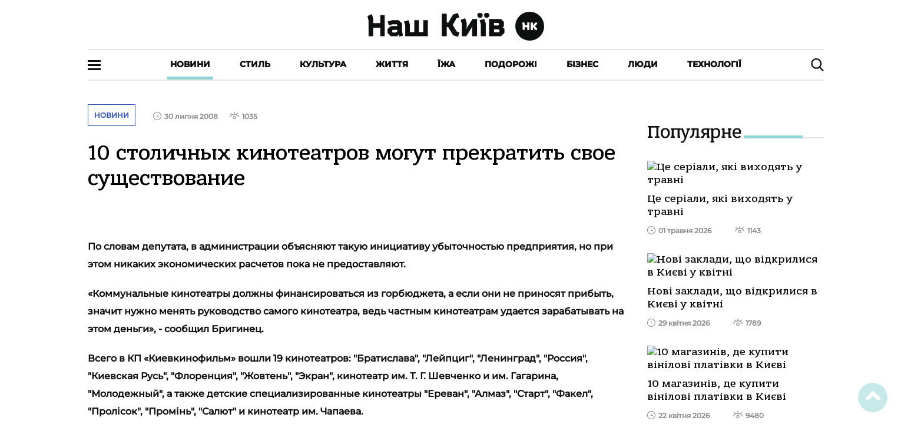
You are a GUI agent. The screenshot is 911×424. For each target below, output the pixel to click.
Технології (714, 64)
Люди (643, 64)
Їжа (446, 64)
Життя (392, 64)
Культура (323, 64)
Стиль (255, 64)
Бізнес (582, 64)
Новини (190, 64)
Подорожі (511, 64)
